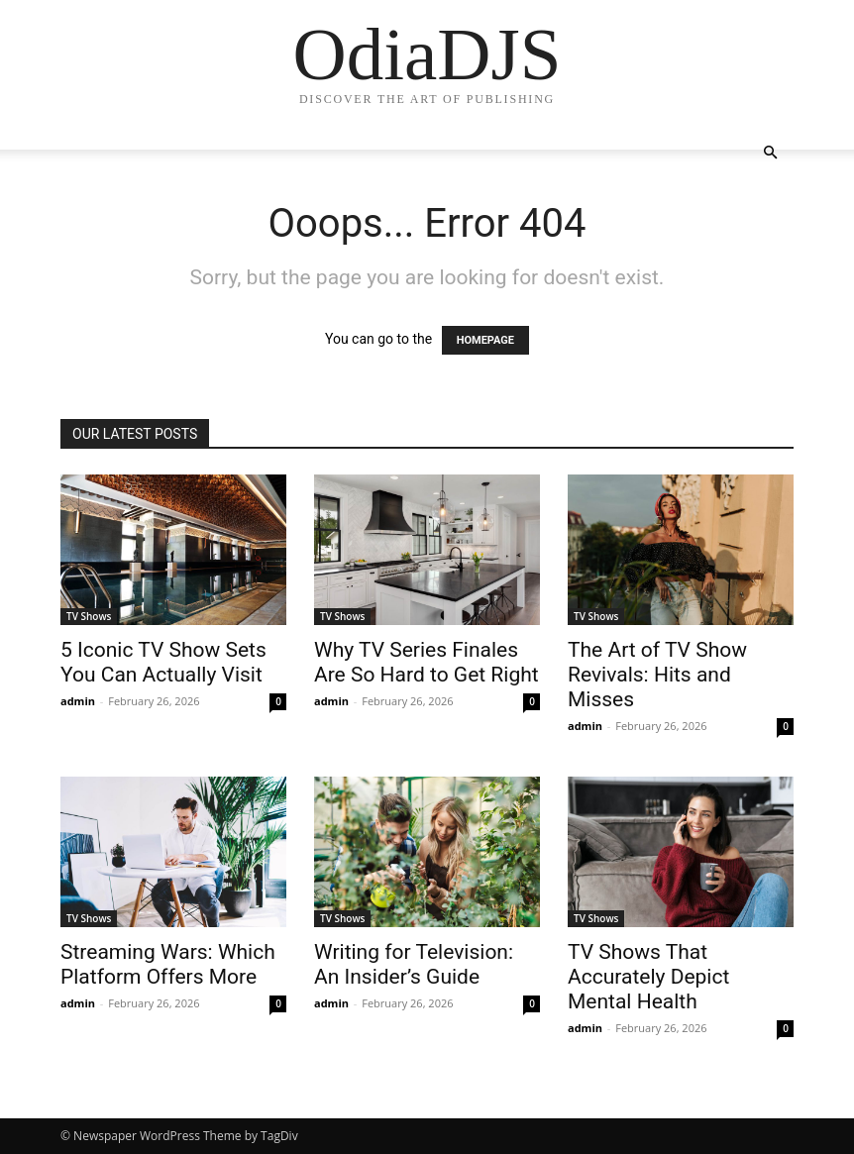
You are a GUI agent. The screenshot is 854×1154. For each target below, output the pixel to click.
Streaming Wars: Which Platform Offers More (167, 964)
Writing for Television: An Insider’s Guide (413, 964)
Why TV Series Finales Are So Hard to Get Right (426, 662)
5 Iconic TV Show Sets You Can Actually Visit (163, 662)
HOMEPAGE (485, 340)
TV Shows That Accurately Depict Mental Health (648, 976)
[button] (770, 153)
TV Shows (88, 616)
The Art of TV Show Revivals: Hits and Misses (657, 674)
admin (77, 700)
